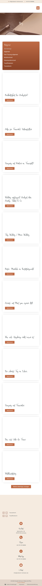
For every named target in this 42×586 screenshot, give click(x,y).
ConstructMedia (21, 582)
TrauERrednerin (8, 63)
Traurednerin (7, 66)
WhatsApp (21, 556)
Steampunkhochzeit (10, 60)
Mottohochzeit (8, 57)
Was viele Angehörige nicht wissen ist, (19, 337)
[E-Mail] (21, 565)
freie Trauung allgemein (11, 54)
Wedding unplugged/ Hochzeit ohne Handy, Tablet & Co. (18, 199)
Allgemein (7, 51)
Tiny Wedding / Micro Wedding (17, 235)
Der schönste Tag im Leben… (16, 371)
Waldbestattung (10, 474)
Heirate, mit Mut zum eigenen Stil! (19, 303)
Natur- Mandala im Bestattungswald (19, 269)
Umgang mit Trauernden (14, 405)
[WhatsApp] (21, 551)
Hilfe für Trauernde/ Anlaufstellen (18, 129)
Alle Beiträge (7, 49)
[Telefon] (21, 537)
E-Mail (21, 570)
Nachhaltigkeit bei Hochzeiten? (16, 95)
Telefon (21, 542)
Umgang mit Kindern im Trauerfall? (19, 163)
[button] (38, 7)
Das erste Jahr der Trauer (15, 440)
